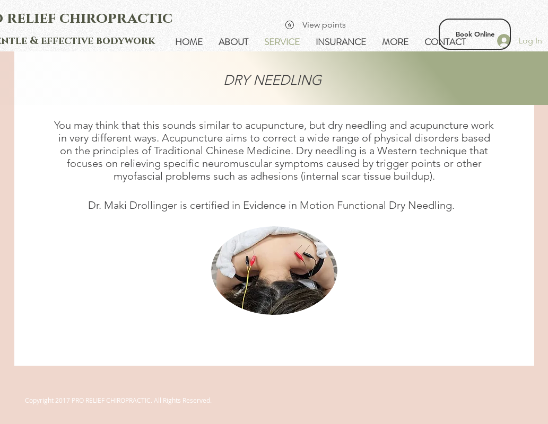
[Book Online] (475, 34)
